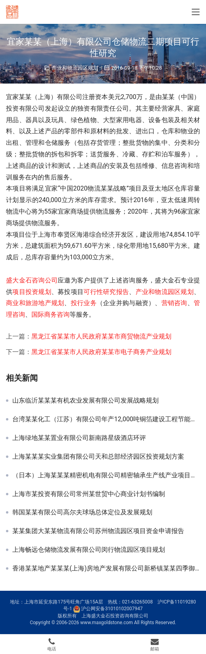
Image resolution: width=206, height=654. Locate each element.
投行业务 (84, 303)
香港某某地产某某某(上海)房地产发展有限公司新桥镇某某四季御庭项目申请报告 (106, 568)
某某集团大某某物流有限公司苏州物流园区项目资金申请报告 (98, 531)
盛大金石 (19, 280)
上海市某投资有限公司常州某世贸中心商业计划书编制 (88, 494)
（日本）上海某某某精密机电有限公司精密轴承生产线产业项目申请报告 (106, 475)
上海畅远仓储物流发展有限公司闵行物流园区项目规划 (88, 549)
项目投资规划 (31, 292)
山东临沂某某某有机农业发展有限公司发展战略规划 (85, 400)
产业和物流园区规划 (75, 68)
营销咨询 (174, 303)
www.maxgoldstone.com (106, 622)
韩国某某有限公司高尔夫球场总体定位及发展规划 (82, 512)
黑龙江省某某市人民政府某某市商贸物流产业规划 (101, 336)
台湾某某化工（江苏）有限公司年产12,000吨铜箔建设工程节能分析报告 (106, 419)
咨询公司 (45, 280)
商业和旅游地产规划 (35, 303)
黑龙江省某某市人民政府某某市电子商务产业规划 (101, 352)
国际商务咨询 (50, 314)
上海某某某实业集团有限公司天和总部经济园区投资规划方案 (98, 456)
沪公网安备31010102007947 (111, 608)
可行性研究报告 (106, 292)
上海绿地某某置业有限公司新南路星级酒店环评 (79, 438)
